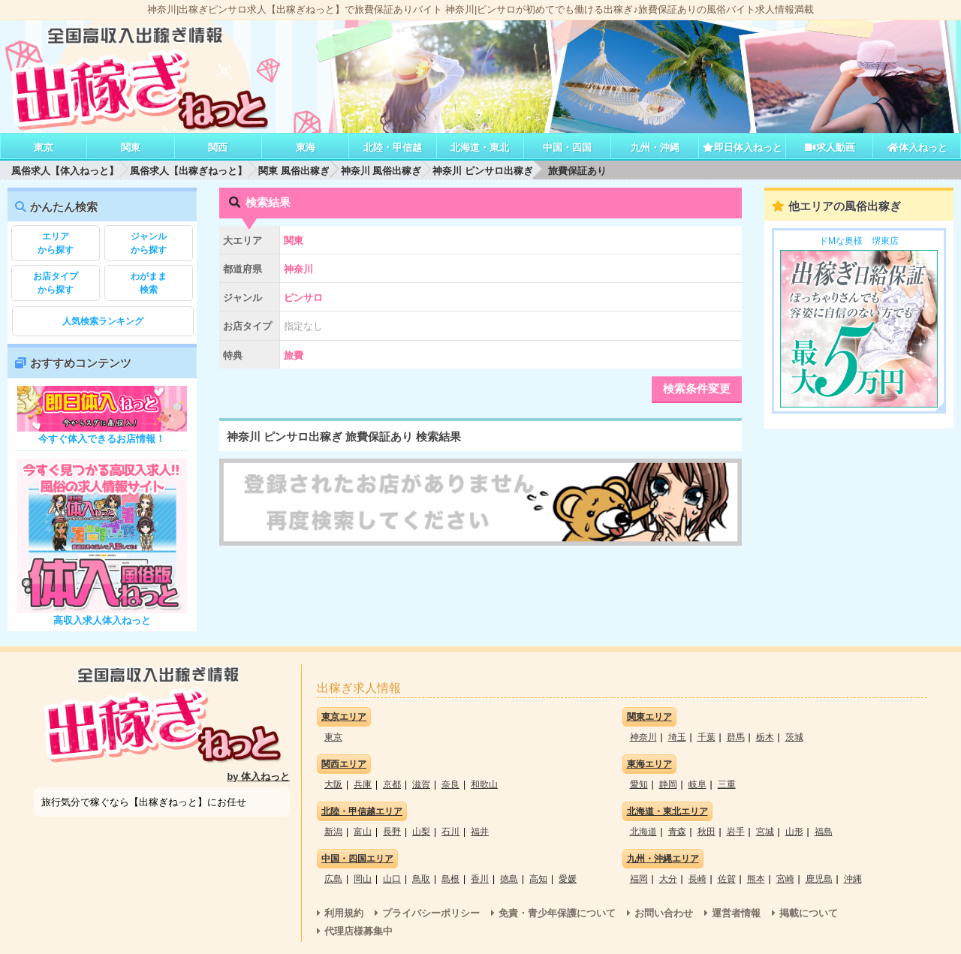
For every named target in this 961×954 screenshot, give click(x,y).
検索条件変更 (697, 388)
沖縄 (853, 879)
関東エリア (649, 717)
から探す (55, 242)
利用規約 (343, 913)
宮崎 (785, 879)
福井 (480, 831)
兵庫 (363, 784)
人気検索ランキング (102, 321)
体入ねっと (917, 147)
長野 (392, 831)
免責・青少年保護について (557, 913)
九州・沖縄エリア (663, 858)
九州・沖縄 (655, 147)
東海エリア (649, 764)
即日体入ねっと (742, 147)
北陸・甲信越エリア (361, 811)
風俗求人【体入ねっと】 (65, 170)
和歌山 (484, 784)
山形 (794, 831)
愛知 (639, 784)
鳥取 (421, 879)
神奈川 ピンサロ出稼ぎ (482, 170)
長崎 (697, 879)
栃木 (765, 737)
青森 (677, 831)
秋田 (706, 831)
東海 (305, 147)
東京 (43, 147)
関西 (217, 147)
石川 (450, 831)
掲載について (808, 913)
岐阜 (697, 784)
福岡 (639, 879)
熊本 (756, 879)
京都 (392, 784)
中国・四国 (567, 147)
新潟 (333, 831)
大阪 (333, 784)
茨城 (794, 737)
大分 (668, 879)
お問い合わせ (663, 913)
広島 (333, 879)
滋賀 (421, 784)
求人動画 (829, 147)
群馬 (736, 737)
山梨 (421, 831)
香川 (480, 879)
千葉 (706, 737)
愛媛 (568, 879)
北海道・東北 (479, 147)
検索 (148, 282)
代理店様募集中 (358, 931)
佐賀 (727, 879)
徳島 (509, 879)
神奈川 (643, 737)
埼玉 (677, 737)
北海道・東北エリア (667, 811)
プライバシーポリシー (431, 913)
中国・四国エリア (357, 858)
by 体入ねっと (259, 776)
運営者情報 (736, 913)
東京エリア (343, 717)
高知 (538, 879)
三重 (727, 784)
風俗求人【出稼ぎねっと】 (188, 170)
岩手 (736, 831)
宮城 (765, 831)
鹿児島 (819, 879)
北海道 (643, 831)
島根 (450, 879)
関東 (130, 147)
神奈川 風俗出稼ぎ (381, 170)
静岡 (668, 784)
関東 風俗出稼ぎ (294, 170)
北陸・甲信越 (392, 147)
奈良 (450, 784)
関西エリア (343, 764)
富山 (363, 831)
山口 (392, 879)
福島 (824, 831)
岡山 (363, 879)
